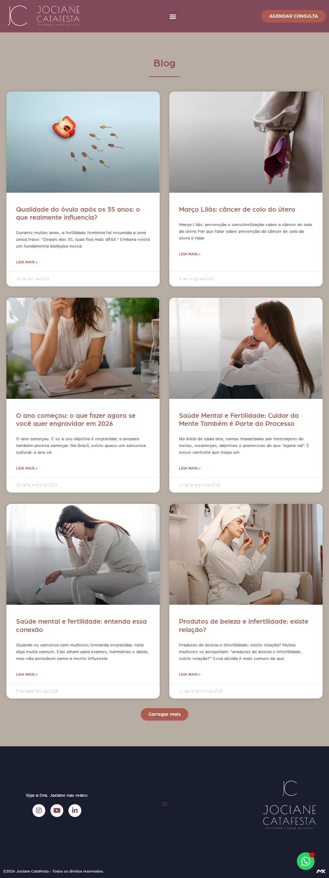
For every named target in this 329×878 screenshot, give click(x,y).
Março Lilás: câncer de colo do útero (237, 209)
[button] (172, 16)
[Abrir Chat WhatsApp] (306, 861)
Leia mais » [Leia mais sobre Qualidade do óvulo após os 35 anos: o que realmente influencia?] (27, 262)
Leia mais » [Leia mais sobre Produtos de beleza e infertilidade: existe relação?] (189, 674)
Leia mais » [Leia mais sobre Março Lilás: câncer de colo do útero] (189, 254)
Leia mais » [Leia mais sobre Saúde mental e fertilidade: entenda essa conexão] (27, 674)
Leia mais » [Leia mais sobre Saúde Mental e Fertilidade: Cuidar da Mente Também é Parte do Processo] (189, 468)
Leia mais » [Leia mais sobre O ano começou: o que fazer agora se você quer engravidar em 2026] (27, 468)
